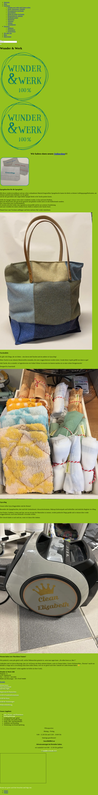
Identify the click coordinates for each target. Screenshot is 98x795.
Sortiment (7, 6)
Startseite (7, 2)
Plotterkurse (11, 30)
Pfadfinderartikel (13, 18)
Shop (5, 4)
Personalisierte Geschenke (16, 11)
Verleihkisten (12, 24)
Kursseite (7, 26)
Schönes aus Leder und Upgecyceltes (19, 7)
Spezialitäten (12, 12)
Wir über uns (8, 33)
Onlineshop (59, 153)
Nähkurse (10, 28)
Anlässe (10, 23)
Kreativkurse (12, 31)
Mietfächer (11, 19)
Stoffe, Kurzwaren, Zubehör (16, 9)
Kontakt (2, 682)
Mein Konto (7, 36)
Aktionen (10, 21)
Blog (5, 35)
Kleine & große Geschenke (16, 14)
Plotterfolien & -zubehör (15, 16)
